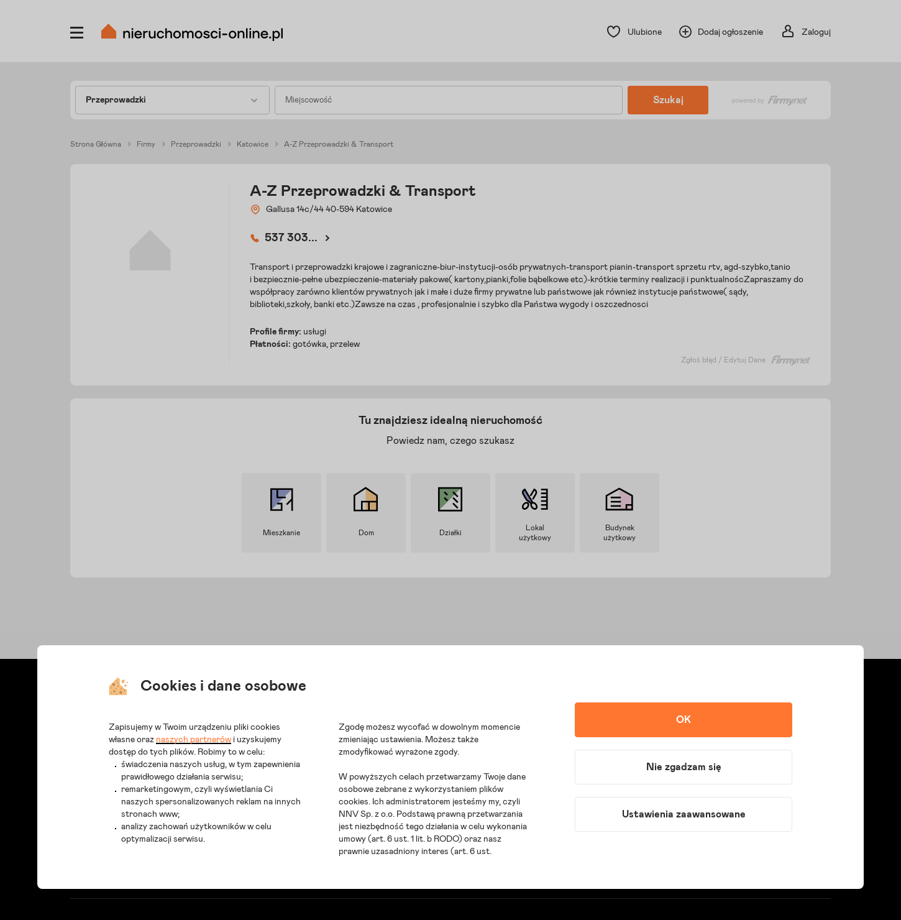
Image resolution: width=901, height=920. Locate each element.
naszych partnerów (193, 739)
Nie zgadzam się (683, 767)
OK (683, 720)
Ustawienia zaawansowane (684, 814)
